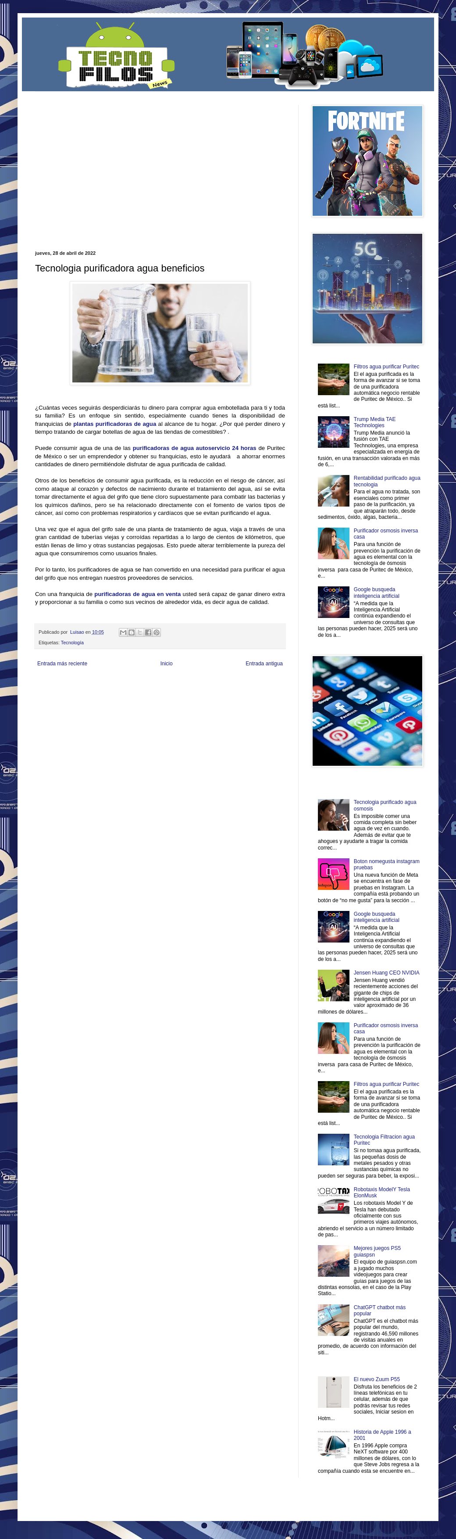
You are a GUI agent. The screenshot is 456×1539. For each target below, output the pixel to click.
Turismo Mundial (126, 699)
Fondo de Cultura (217, 684)
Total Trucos (158, 691)
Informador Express (147, 684)
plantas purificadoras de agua (114, 424)
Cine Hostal (182, 691)
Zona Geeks (247, 684)
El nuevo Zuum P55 (377, 1379)
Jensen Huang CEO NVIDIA (387, 973)
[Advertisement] (136, 166)
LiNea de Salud (111, 684)
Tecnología (72, 642)
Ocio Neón (68, 691)
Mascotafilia (60, 699)
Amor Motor (266, 699)
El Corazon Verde (215, 699)
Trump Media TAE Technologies (375, 422)
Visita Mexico (184, 699)
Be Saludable (82, 684)
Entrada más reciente (62, 664)
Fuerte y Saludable (126, 691)
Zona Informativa (51, 684)
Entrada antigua (264, 664)
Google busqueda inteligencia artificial (376, 592)
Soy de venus (93, 691)
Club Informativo (183, 684)
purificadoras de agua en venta (137, 594)
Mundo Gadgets (210, 691)
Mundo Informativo (91, 699)
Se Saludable (157, 699)
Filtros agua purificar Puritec (386, 367)
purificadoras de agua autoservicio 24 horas (194, 448)
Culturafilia (244, 699)
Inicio (166, 664)
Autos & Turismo (243, 691)
